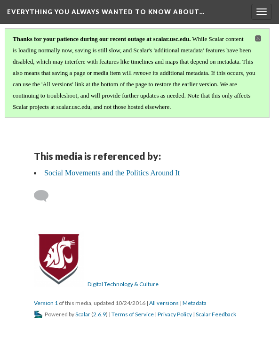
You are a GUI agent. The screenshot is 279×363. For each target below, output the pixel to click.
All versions (164, 302)
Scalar (82, 314)
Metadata (195, 302)
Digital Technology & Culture (123, 284)
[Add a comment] (45, 196)
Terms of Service (133, 314)
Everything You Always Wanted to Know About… (106, 12)
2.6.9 (99, 314)
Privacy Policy (175, 314)
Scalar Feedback (216, 314)
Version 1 (46, 302)
